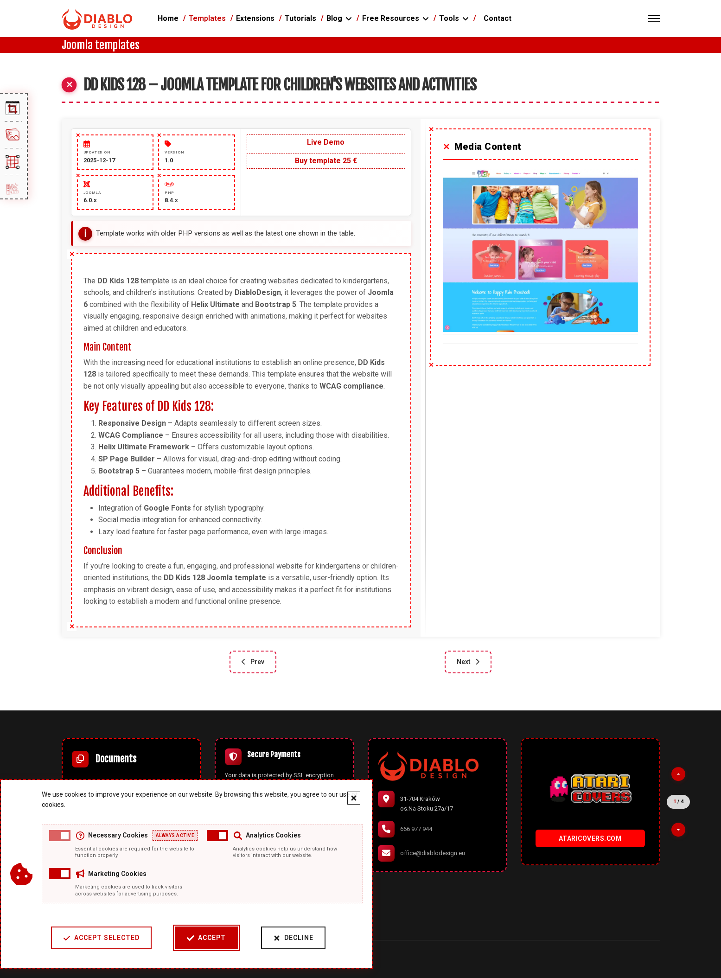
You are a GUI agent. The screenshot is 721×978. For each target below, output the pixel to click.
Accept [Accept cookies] (204, 938)
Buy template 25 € (326, 160)
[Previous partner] (678, 774)
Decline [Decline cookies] (292, 938)
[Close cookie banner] (352, 798)
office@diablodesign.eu (432, 853)
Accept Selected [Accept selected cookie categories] (100, 938)
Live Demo (326, 142)
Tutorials (300, 18)
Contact (497, 18)
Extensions (255, 18)
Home (168, 18)
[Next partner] (678, 830)
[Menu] (654, 18)
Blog (334, 18)
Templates (207, 18)
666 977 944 (416, 828)
